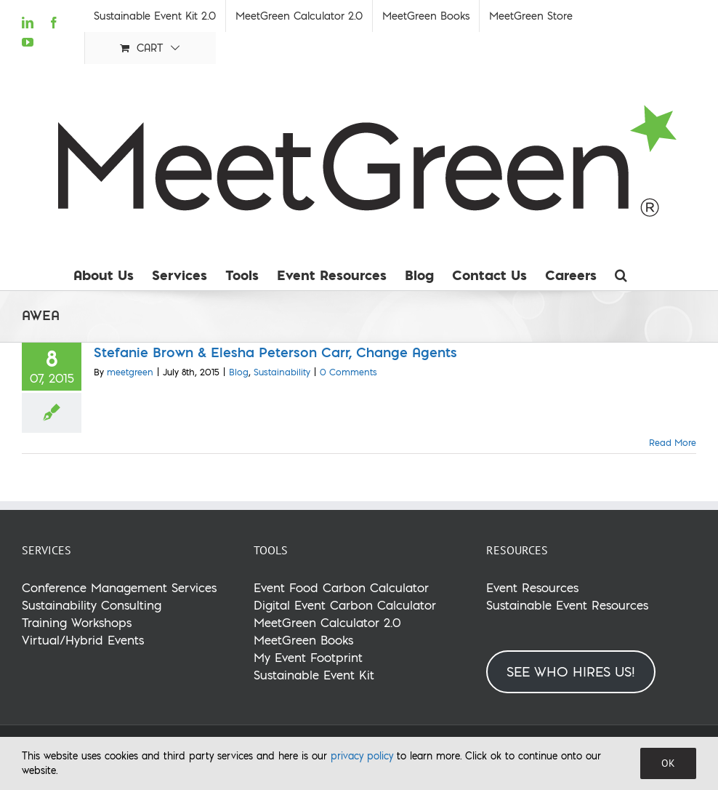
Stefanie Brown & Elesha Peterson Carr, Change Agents (275, 352)
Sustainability (282, 372)
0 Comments (348, 372)
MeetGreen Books (303, 639)
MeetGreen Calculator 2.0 (327, 622)
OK (668, 763)
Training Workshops (77, 622)
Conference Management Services (119, 587)
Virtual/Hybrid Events (83, 639)
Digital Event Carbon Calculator (345, 605)
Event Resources (532, 587)
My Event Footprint (308, 657)
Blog (239, 372)
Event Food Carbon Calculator (341, 587)
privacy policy (362, 755)
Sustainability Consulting (91, 605)
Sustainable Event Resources (567, 605)
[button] (621, 275)
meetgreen (130, 372)
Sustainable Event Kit (314, 674)
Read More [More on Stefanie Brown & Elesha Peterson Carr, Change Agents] (672, 442)
